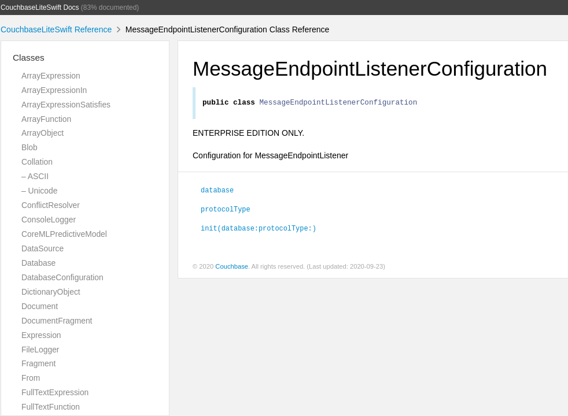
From (30, 377)
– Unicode (39, 190)
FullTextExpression (54, 392)
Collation (37, 161)
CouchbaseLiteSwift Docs (40, 7)
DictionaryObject (50, 291)
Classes (29, 57)
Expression (41, 335)
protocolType (225, 210)
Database (38, 263)
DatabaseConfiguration (62, 277)
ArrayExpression (50, 75)
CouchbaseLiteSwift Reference (56, 29)
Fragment (38, 363)
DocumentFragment (56, 320)
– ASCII (35, 176)
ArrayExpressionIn (54, 90)
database (217, 191)
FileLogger (40, 349)
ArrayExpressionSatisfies (65, 104)
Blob (29, 147)
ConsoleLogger (48, 219)
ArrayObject (42, 133)
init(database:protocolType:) (258, 229)
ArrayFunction (46, 119)
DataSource (42, 248)
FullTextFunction (50, 406)
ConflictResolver (50, 205)
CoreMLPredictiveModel (64, 234)
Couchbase (231, 268)
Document (39, 306)
